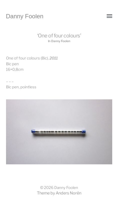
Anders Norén (68, 193)
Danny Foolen (24, 16)
